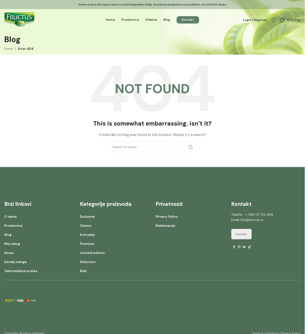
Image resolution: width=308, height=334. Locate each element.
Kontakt (241, 234)
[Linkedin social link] (244, 247)
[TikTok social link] (249, 247)
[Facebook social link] (233, 247)
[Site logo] (19, 20)
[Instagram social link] (239, 247)
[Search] (152, 147)
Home (8, 49)
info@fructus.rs (251, 220)
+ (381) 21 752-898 (259, 215)
